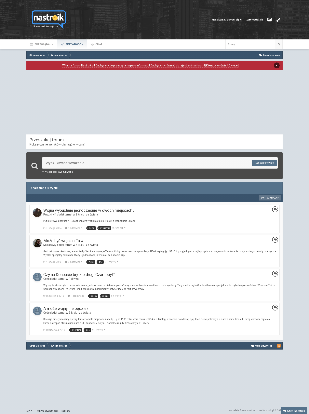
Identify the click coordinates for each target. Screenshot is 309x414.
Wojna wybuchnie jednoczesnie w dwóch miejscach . (88, 210)
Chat (98, 44)
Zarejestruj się (254, 19)
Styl (29, 410)
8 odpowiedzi (73, 262)
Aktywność (74, 44)
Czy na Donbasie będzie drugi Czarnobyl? (79, 274)
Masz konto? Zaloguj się (227, 19)
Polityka (74, 278)
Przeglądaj (43, 44)
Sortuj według (270, 198)
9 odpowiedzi (73, 228)
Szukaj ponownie (264, 162)
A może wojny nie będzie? (65, 308)
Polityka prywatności (47, 410)
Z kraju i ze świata (87, 214)
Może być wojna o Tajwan (65, 240)
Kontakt (65, 410)
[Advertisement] (154, 103)
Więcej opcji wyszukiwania (58, 172)
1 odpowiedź (76, 296)
